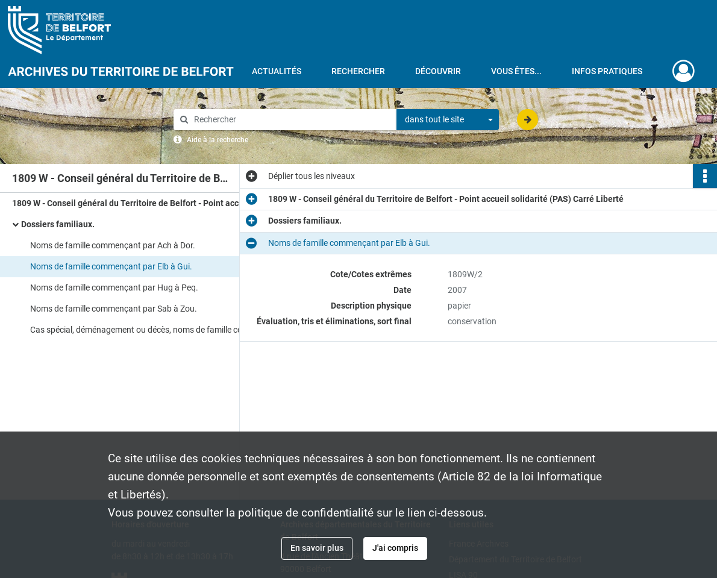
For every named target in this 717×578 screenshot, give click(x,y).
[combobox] (447, 120)
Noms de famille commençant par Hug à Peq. (114, 287)
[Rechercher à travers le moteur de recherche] (291, 119)
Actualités (276, 71)
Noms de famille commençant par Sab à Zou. (113, 308)
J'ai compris (395, 548)
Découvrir (438, 71)
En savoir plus (316, 548)
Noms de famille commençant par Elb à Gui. (111, 266)
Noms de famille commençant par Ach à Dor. (112, 245)
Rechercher (358, 71)
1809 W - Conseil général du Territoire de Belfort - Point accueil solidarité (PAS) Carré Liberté (132, 203)
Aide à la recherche (217, 140)
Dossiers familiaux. (58, 224)
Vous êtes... (516, 71)
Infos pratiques (607, 71)
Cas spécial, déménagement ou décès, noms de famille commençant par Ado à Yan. (150, 330)
